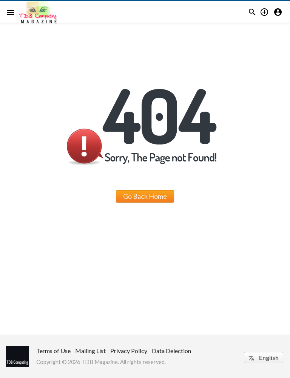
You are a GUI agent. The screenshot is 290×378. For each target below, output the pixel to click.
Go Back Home (145, 196)
